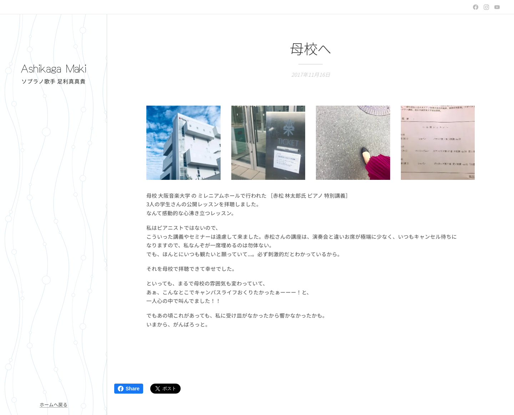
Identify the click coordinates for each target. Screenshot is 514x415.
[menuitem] (53, 180)
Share (129, 388)
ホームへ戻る (53, 404)
